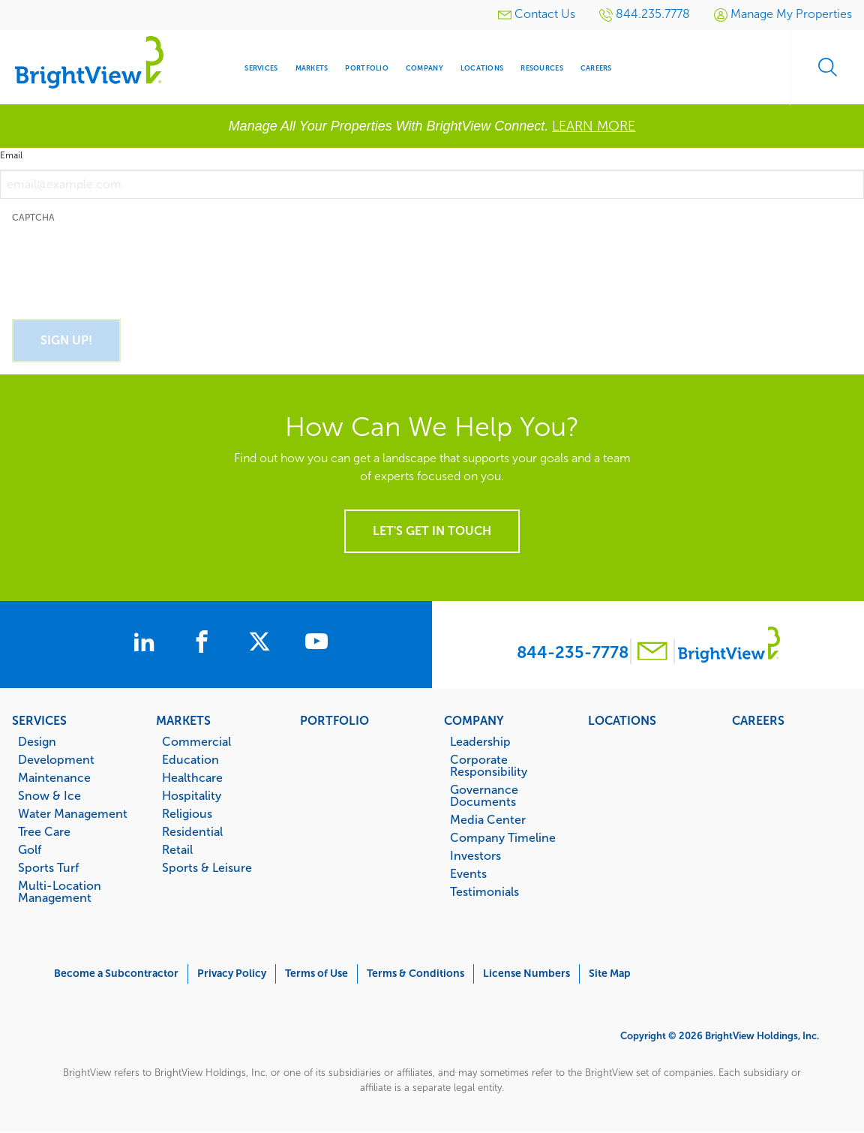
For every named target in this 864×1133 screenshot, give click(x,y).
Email (11, 155)
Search (826, 67)
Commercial (196, 741)
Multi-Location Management (59, 891)
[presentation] (126, 262)
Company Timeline (503, 837)
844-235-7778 (572, 652)
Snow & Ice (49, 795)
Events (468, 873)
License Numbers (526, 973)
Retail (177, 849)
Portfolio (334, 720)
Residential (192, 831)
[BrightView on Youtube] (319, 643)
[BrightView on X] (263, 643)
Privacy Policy (231, 973)
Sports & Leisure (207, 867)
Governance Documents (484, 795)
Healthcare (192, 777)
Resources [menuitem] (541, 68)
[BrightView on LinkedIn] (146, 643)
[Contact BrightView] (653, 653)
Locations (622, 720)
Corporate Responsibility (488, 765)
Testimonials (484, 891)
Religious (187, 813)
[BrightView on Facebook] (204, 643)
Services (39, 720)
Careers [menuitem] (596, 68)
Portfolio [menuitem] (366, 68)
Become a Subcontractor (116, 973)
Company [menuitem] (424, 68)
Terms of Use (316, 973)
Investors (475, 855)
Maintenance (54, 777)
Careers (758, 720)
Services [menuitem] (261, 68)
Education (190, 759)
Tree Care (44, 831)
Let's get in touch (432, 531)
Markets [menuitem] (312, 68)
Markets (183, 720)
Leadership (480, 741)
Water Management (73, 813)
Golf (29, 849)
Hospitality (191, 795)
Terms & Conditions (415, 973)
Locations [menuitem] (481, 68)
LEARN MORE (593, 126)
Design (37, 741)
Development (56, 759)
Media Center (488, 819)
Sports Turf (48, 867)
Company (474, 720)
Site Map (610, 973)
